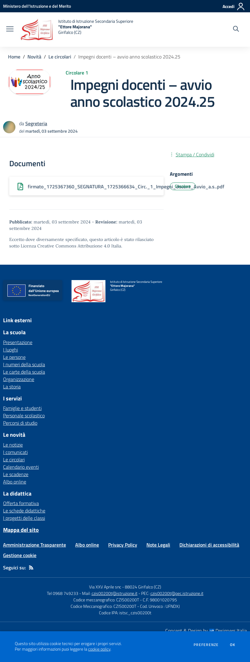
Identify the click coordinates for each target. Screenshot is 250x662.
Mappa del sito (21, 530)
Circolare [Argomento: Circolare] (183, 186)
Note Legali (158, 544)
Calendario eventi (21, 467)
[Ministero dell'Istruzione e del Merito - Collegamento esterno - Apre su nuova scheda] (37, 6)
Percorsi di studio (20, 423)
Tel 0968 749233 (62, 593)
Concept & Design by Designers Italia (206, 630)
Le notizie (13, 444)
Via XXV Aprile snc (105, 587)
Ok (233, 645)
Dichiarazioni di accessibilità (209, 544)
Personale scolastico (24, 415)
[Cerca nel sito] (236, 30)
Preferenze (206, 645)
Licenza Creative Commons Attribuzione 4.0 (65, 246)
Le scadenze (15, 474)
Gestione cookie (19, 555)
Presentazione (17, 342)
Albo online (14, 481)
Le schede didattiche (24, 510)
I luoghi (10, 349)
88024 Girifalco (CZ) (143, 587)
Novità (34, 56)
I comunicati (15, 452)
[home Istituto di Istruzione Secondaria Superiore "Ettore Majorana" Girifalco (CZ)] (76, 29)
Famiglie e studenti (22, 408)
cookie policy (99, 649)
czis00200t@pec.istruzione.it (176, 593)
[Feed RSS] (31, 567)
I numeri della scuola (24, 364)
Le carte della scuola (24, 371)
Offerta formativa (21, 503)
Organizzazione (18, 379)
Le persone (14, 357)
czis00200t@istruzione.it (114, 593)
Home (14, 56)
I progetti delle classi (24, 518)
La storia (12, 386)
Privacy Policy (122, 544)
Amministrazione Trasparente (34, 544)
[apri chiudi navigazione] (10, 29)
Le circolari (59, 56)
